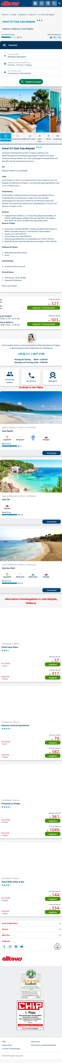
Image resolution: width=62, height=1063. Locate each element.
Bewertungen (29, 137)
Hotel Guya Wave (10, 647)
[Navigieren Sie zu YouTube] (21, 946)
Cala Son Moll (8, 568)
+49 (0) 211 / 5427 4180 (31, 353)
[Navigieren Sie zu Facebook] (4, 946)
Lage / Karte (39, 138)
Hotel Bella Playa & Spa (13, 881)
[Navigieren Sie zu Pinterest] (16, 946)
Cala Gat (6, 499)
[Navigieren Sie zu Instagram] (10, 946)
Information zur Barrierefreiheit (43, 1045)
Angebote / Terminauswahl (43, 308)
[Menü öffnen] (59, 3)
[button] (31, 923)
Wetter (48, 137)
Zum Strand (51, 453)
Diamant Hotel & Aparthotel (15, 725)
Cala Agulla (7, 430)
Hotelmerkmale (17, 137)
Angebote (57, 137)
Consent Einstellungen (11, 1048)
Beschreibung (5, 137)
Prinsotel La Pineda (11, 803)
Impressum (35, 1041)
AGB (3, 1041)
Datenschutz (7, 1045)
